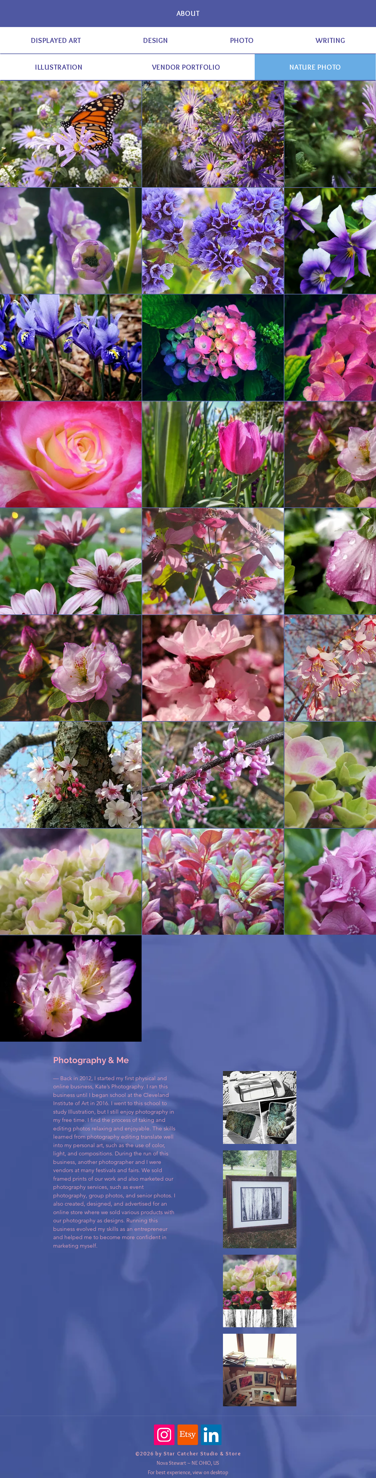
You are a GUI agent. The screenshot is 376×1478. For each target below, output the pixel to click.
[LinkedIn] (211, 1435)
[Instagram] (164, 1435)
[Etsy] (187, 1435)
